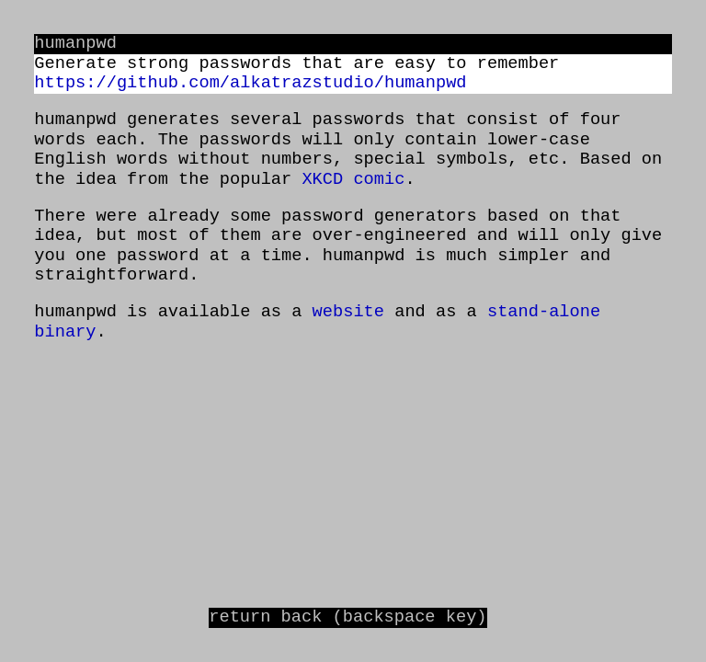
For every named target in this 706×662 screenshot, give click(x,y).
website (348, 312)
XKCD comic (353, 179)
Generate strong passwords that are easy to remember (296, 64)
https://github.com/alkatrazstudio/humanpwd (250, 83)
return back (347, 617)
